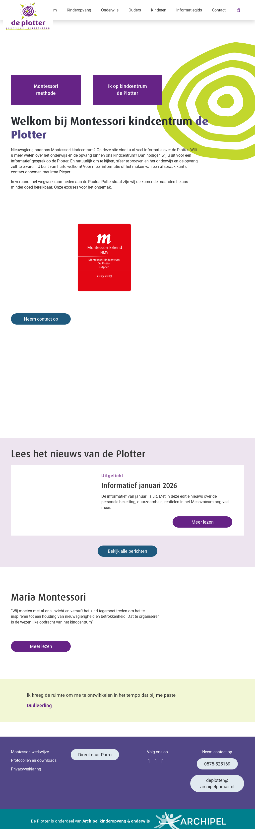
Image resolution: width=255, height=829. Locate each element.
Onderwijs (110, 9)
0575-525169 (217, 764)
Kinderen (158, 9)
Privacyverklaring (26, 768)
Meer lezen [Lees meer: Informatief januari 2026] (202, 522)
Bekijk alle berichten (127, 551)
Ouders (134, 9)
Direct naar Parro (95, 755)
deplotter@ (217, 783)
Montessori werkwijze (30, 751)
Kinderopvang (79, 9)
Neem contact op (41, 319)
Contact (219, 9)
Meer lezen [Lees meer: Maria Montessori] (41, 646)
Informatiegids (189, 9)
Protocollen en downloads (34, 760)
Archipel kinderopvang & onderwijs (116, 821)
